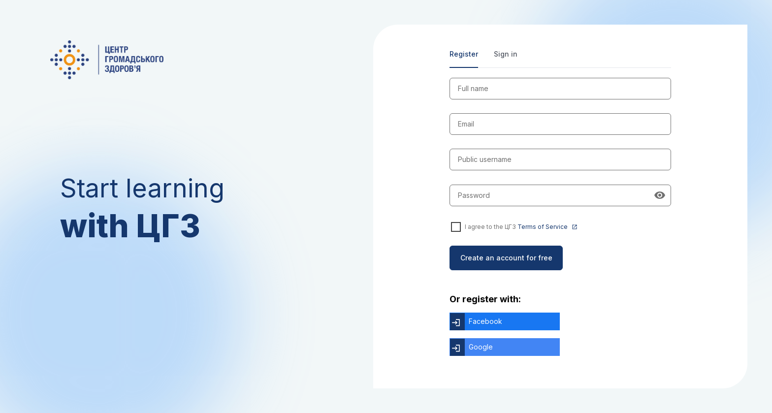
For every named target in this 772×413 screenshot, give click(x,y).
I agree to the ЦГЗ (521, 227)
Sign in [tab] (505, 54)
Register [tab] (464, 54)
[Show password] (660, 195)
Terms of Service (547, 227)
